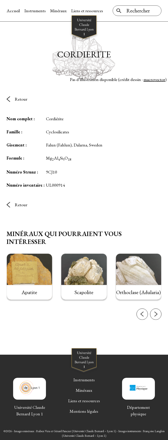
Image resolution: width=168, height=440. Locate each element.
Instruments (35, 11)
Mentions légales (84, 411)
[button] (142, 320)
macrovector (154, 79)
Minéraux (58, 11)
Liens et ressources (87, 11)
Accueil (13, 11)
